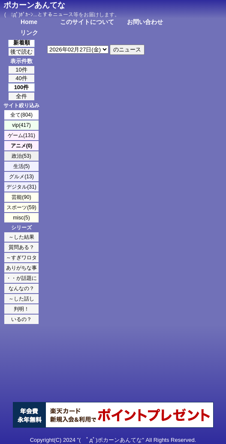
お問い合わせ (145, 21)
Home (29, 21)
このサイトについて (87, 21)
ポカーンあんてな (34, 5)
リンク (29, 32)
